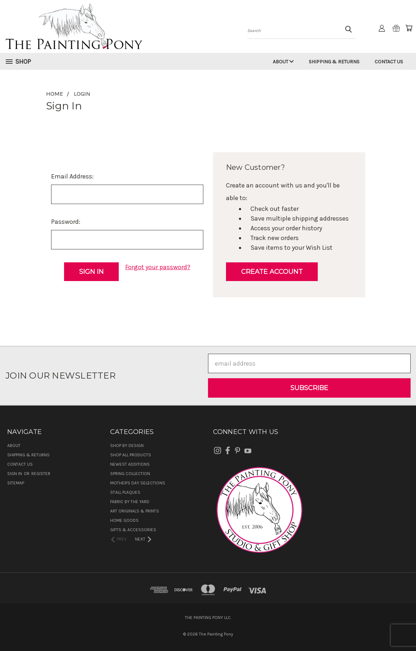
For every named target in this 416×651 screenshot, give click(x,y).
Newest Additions (130, 464)
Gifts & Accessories (133, 529)
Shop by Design (127, 445)
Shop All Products (130, 454)
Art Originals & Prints (134, 511)
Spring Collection (130, 473)
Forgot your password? (157, 267)
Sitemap (15, 482)
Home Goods (124, 520)
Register (40, 473)
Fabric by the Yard (129, 501)
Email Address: (72, 176)
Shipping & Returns (334, 62)
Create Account (272, 272)
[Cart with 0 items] (408, 28)
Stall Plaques (125, 492)
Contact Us (389, 62)
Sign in (15, 473)
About (283, 62)
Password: (65, 222)
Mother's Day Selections (137, 482)
